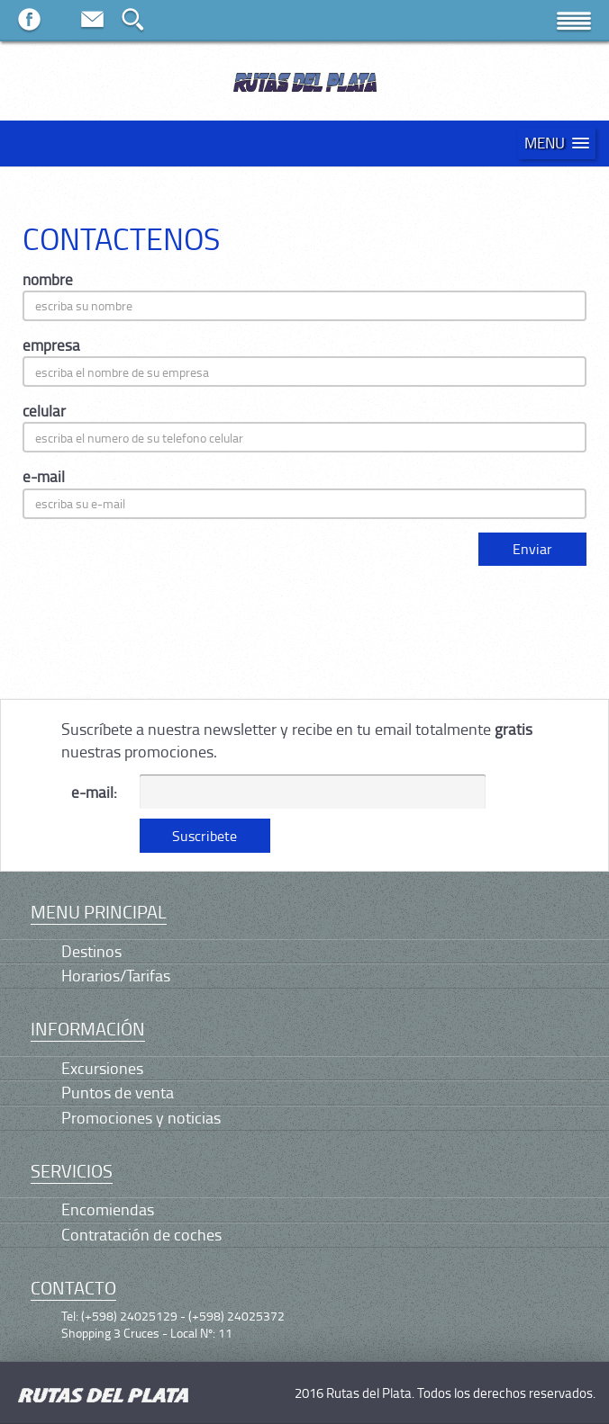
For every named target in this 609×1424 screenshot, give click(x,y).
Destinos (91, 951)
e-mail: (94, 792)
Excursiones (102, 1068)
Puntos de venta (117, 1092)
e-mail (44, 476)
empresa (51, 345)
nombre (48, 279)
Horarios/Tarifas (115, 975)
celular (44, 410)
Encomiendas (107, 1209)
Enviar (532, 549)
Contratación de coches (141, 1234)
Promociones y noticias (141, 1117)
